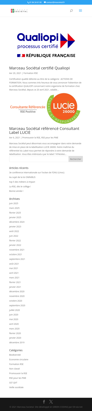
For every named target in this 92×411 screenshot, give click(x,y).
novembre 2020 (17, 296)
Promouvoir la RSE (31, 137)
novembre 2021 (17, 249)
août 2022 (14, 231)
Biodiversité (15, 354)
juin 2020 (13, 314)
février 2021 (15, 282)
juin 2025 (13, 203)
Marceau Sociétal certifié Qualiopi (39, 68)
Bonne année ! (16, 191)
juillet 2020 (14, 310)
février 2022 (15, 240)
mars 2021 (14, 277)
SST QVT (13, 382)
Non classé (14, 368)
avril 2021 (14, 272)
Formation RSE (30, 73)
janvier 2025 (15, 217)
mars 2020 (14, 328)
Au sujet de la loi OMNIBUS (22, 177)
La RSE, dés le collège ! (20, 186)
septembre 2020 (17, 305)
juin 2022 (13, 235)
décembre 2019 (17, 342)
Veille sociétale (16, 387)
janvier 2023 (15, 226)
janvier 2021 (15, 286)
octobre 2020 (15, 300)
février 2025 (15, 212)
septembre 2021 (17, 259)
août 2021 (14, 263)
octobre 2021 (15, 254)
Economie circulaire (18, 359)
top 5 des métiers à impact (22, 181)
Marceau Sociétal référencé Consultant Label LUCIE (44, 130)
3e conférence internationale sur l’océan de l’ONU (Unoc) (36, 172)
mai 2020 (13, 319)
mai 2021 (13, 268)
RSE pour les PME (49, 137)
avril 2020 (14, 323)
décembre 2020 (17, 291)
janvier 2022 (15, 245)
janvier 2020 (15, 337)
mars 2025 (14, 208)
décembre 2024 (17, 221)
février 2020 (15, 333)
